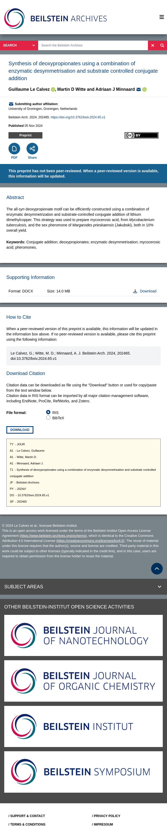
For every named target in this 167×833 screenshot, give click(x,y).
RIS (55, 413)
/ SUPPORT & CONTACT (26, 816)
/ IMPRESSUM (102, 824)
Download (19, 430)
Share (32, 157)
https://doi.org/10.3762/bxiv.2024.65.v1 (78, 117)
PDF (14, 157)
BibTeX (58, 418)
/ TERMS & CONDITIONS (26, 824)
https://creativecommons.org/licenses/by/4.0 (90, 541)
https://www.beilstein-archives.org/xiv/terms (53, 536)
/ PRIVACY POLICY (106, 816)
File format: (16, 413)
